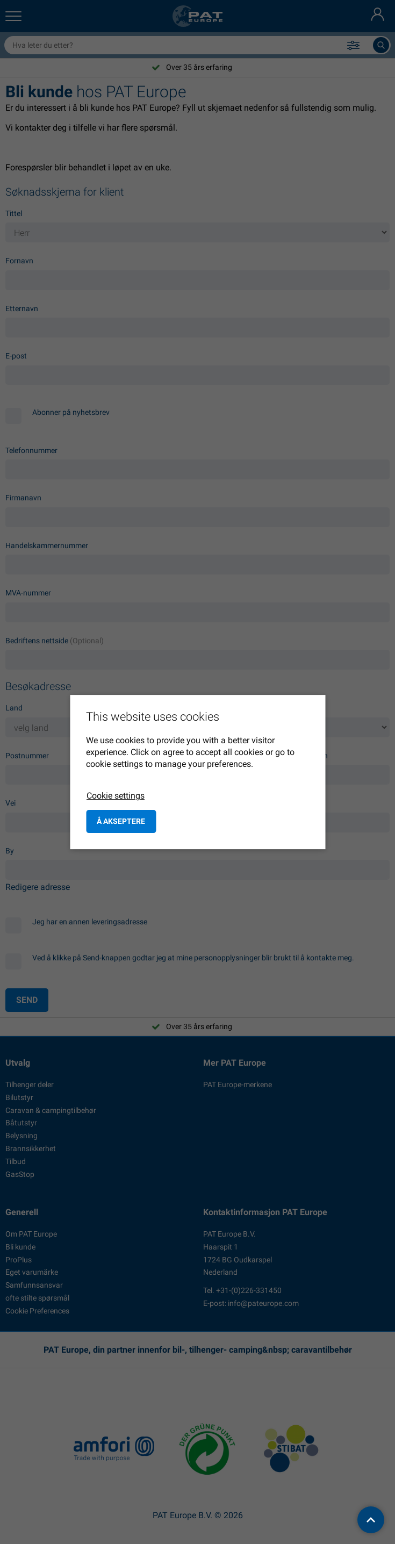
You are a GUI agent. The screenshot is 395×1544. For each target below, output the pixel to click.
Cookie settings (116, 796)
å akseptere (121, 821)
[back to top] (370, 1519)
